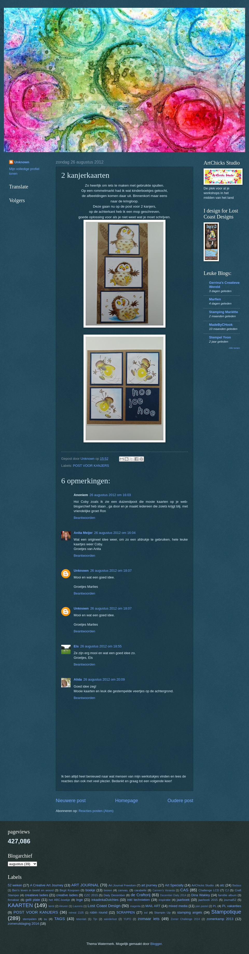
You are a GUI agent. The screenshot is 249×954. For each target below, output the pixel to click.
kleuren (63, 906)
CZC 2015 (91, 895)
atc (222, 885)
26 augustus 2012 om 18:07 (111, 571)
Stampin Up (162, 912)
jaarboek (183, 900)
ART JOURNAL (85, 885)
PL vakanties (231, 906)
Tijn (95, 919)
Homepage (126, 800)
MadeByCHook (221, 325)
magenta (135, 906)
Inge (79, 900)
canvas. (123, 890)
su (45, 919)
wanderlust (110, 919)
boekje (90, 890)
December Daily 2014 (173, 895)
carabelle (140, 890)
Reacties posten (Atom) (96, 811)
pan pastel (202, 906)
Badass (236, 885)
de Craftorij (140, 895)
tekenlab (81, 919)
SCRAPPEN (125, 912)
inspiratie (164, 899)
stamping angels (189, 912)
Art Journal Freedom (122, 885)
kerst (51, 906)
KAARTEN (20, 905)
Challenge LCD (208, 890)
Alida (78, 679)
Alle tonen (234, 348)
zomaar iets (149, 918)
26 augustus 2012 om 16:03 (110, 495)
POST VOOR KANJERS (91, 466)
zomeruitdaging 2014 (23, 923)
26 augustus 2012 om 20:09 (104, 679)
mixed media (178, 906)
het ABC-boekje (59, 899)
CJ (227, 890)
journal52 (230, 899)
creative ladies (67, 895)
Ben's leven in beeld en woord (33, 890)
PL (215, 906)
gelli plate (32, 900)
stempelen (30, 919)
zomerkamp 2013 (220, 919)
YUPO (127, 919)
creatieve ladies (36, 895)
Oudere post (180, 800)
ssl (146, 912)
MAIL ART (153, 906)
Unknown (81, 571)
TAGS (59, 918)
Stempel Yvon (220, 337)
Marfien (215, 299)
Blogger (156, 944)
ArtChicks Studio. (203, 885)
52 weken (15, 885)
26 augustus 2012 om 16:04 (115, 533)
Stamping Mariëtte (223, 312)
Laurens (77, 906)
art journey (149, 885)
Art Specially (174, 885)
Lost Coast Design (104, 905)
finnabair (13, 899)
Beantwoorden (84, 518)
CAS (184, 890)
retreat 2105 (76, 912)
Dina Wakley (200, 895)
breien (108, 890)
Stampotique (226, 912)
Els (76, 646)
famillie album (227, 895)
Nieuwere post (71, 800)
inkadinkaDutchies (105, 900)
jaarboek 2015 (208, 899)
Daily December (114, 895)
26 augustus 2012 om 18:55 (101, 646)
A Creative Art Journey (47, 885)
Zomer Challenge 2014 (185, 919)
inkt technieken (138, 900)
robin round (98, 912)
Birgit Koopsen (70, 890)
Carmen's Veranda (164, 890)
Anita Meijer (83, 533)
